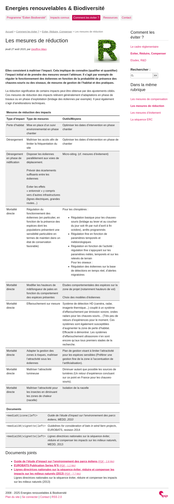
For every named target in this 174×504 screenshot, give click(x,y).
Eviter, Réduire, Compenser (57, 31)
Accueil (9, 31)
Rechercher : (140, 69)
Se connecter (30, 496)
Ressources (110, 17)
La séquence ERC (141, 119)
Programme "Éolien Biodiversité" (26, 17)
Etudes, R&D (138, 60)
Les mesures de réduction (147, 105)
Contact (126, 17)
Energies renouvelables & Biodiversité (55, 8)
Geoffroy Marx (39, 49)
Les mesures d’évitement (145, 112)
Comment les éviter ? (86, 17)
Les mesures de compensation (149, 99)
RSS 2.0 (57, 496)
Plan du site (12, 496)
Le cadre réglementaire (144, 46)
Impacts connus (59, 17)
